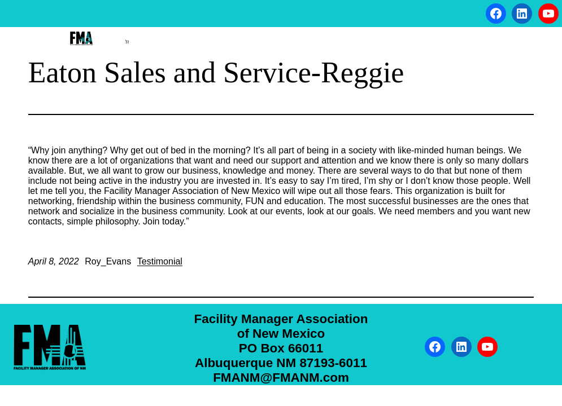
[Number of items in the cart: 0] (127, 41)
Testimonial (159, 261)
